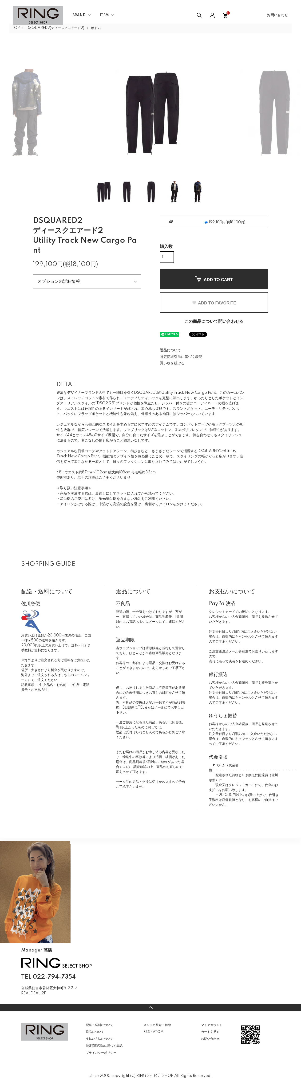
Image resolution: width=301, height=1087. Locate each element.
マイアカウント (211, 1025)
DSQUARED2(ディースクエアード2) (55, 28)
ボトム (96, 28)
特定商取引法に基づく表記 (181, 357)
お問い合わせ (277, 15)
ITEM (104, 15)
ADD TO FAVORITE (214, 303)
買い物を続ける (172, 363)
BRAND (79, 15)
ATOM (158, 1032)
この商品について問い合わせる (214, 321)
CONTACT (45, 1000)
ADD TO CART (214, 279)
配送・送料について (99, 1025)
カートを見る (210, 1032)
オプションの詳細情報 (59, 281)
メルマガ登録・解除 (157, 1025)
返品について (170, 350)
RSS (146, 1032)
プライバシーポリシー (101, 1052)
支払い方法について (99, 1039)
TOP (16, 28)
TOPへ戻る (150, 1007)
